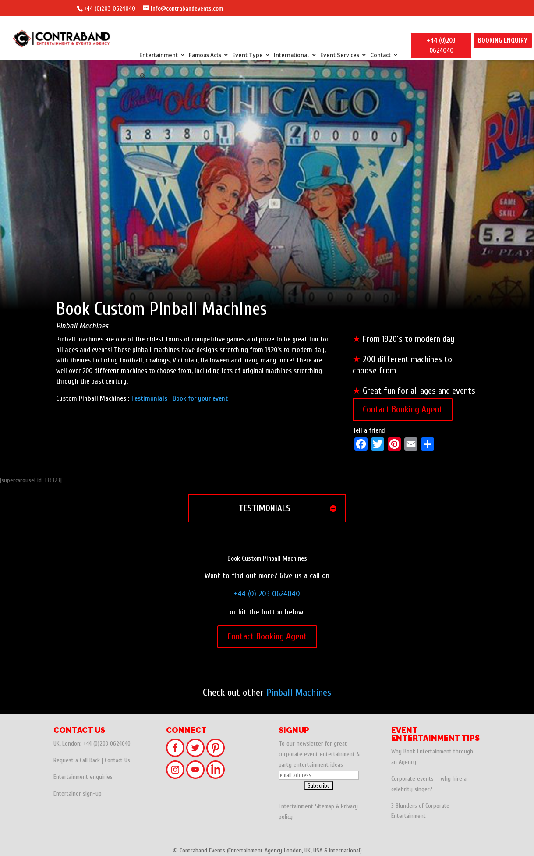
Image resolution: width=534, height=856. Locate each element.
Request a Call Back (76, 760)
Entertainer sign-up (77, 793)
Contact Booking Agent (402, 409)
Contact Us (117, 760)
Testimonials (149, 398)
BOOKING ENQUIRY (502, 40)
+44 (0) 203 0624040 (267, 593)
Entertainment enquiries (83, 777)
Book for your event (200, 398)
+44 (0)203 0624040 (109, 8)
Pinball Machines (298, 692)
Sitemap (324, 806)
